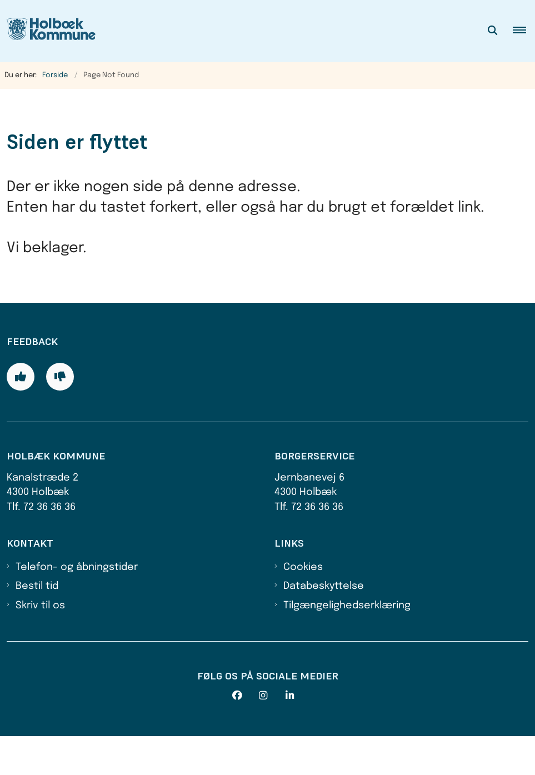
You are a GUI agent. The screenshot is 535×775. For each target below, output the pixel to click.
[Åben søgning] (492, 31)
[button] (524, 31)
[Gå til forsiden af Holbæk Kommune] (48, 31)
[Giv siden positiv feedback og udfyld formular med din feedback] (20, 415)
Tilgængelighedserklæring (347, 644)
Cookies (303, 606)
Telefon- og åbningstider (77, 606)
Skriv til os (40, 644)
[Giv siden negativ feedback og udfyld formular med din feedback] (60, 415)
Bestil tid (37, 625)
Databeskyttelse (323, 625)
